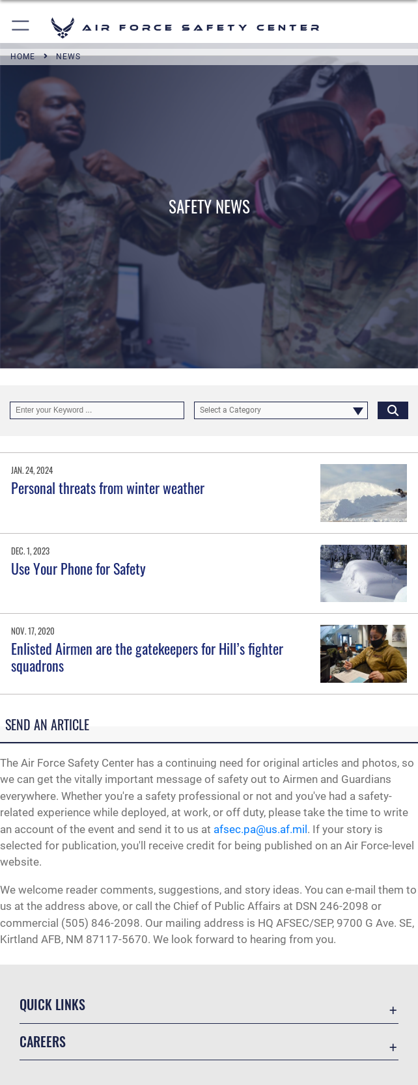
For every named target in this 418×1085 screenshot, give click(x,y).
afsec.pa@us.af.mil (260, 829)
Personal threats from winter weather (107, 487)
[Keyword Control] (97, 410)
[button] (21, 27)
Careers (43, 1041)
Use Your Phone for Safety (78, 568)
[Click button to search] (393, 410)
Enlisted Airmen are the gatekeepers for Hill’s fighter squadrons (147, 657)
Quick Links (52, 1004)
